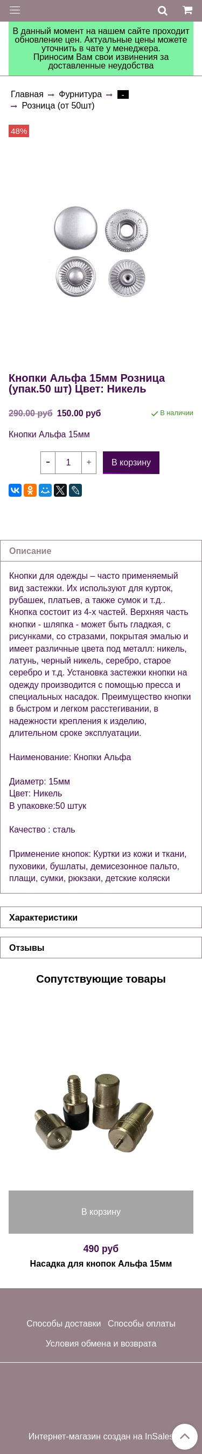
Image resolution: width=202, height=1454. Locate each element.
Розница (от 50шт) (58, 105)
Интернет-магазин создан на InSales (101, 1436)
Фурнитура (80, 94)
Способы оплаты (142, 1323)
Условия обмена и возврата (101, 1343)
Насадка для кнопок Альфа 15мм (101, 1263)
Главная (27, 94)
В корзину (101, 1211)
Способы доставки (63, 1323)
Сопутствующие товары (101, 979)
